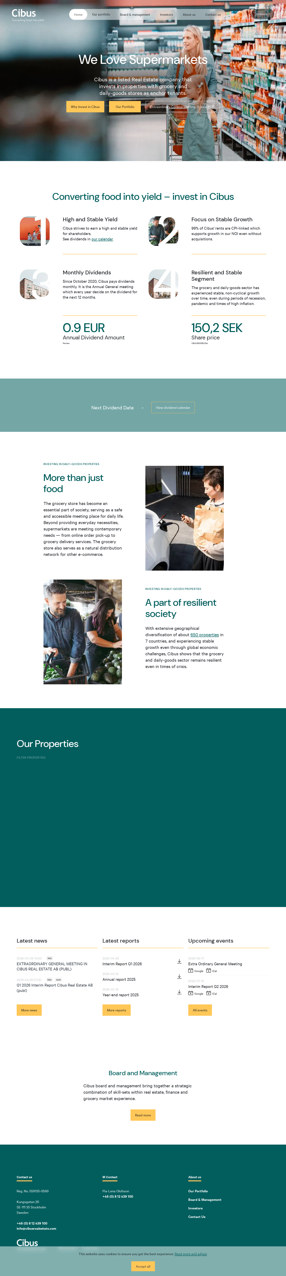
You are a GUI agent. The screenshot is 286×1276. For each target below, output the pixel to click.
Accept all (143, 1266)
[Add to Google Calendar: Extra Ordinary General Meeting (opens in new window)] (195, 970)
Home (78, 14)
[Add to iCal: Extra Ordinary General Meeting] (211, 970)
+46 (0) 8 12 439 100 (117, 1196)
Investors (166, 14)
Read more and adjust (191, 1253)
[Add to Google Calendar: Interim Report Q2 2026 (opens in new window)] (195, 993)
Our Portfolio (198, 1191)
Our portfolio (101, 14)
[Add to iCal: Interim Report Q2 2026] (211, 993)
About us (189, 14)
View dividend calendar (173, 407)
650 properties (204, 634)
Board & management (135, 14)
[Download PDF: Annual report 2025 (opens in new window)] (179, 976)
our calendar (102, 238)
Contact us (213, 14)
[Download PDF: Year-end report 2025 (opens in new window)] (179, 992)
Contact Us (196, 1216)
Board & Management (204, 1199)
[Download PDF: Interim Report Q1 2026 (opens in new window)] (179, 961)
